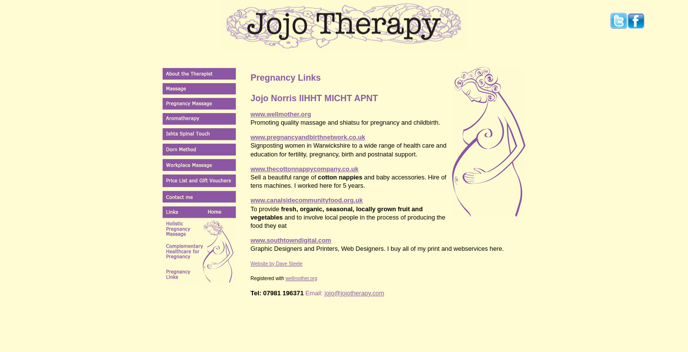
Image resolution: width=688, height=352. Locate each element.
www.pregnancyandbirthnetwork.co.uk (307, 137)
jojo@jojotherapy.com (354, 293)
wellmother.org (301, 278)
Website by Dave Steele (276, 263)
